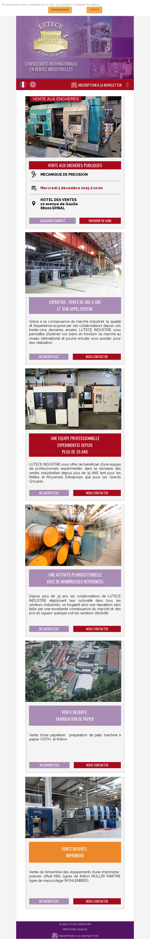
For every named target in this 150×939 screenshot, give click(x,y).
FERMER (94, 10)
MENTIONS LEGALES (75, 929)
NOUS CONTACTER (97, 356)
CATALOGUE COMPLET (52, 220)
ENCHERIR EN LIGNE (100, 220)
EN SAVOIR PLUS (60, 10)
